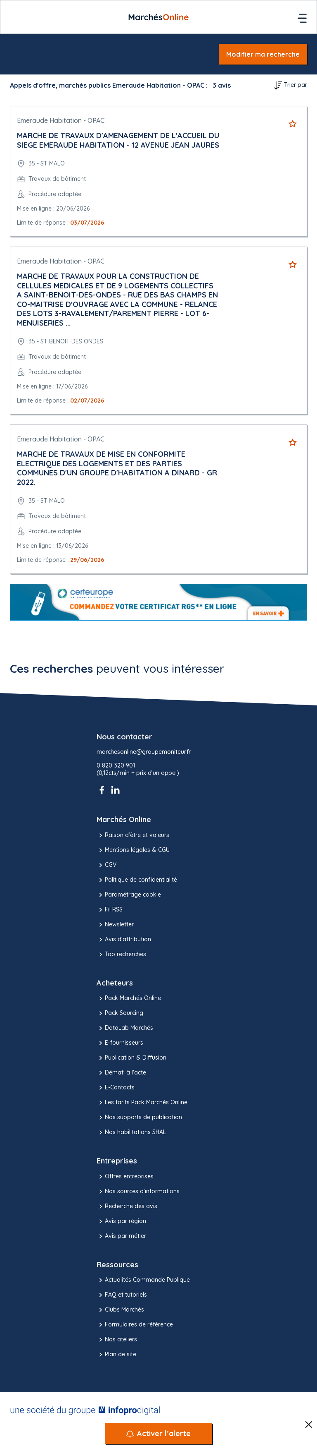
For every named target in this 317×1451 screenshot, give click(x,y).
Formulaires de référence (135, 1325)
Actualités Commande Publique (143, 1280)
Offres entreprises (125, 1177)
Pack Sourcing (120, 1013)
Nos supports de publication (139, 1117)
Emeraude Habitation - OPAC (60, 120)
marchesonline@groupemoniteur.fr (144, 751)
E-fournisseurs (120, 1043)
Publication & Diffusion (131, 1058)
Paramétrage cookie (129, 895)
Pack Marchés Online (129, 998)
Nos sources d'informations (138, 1191)
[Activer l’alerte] (158, 1433)
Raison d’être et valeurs (133, 835)
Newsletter (115, 925)
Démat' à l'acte (121, 1073)
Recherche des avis (127, 1206)
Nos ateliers (117, 1340)
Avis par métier (121, 1236)
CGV (106, 865)
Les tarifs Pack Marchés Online (142, 1102)
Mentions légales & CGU (133, 850)
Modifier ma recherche (263, 54)
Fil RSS (110, 910)
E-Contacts (116, 1088)
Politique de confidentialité (137, 880)
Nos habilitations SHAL (131, 1132)
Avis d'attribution (124, 939)
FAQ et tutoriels (122, 1295)
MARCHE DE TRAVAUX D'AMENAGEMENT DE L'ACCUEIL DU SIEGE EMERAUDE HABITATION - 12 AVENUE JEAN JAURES (118, 140)
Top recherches (121, 954)
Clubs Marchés (120, 1310)
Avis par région (121, 1221)
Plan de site (116, 1354)
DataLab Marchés (125, 1028)
